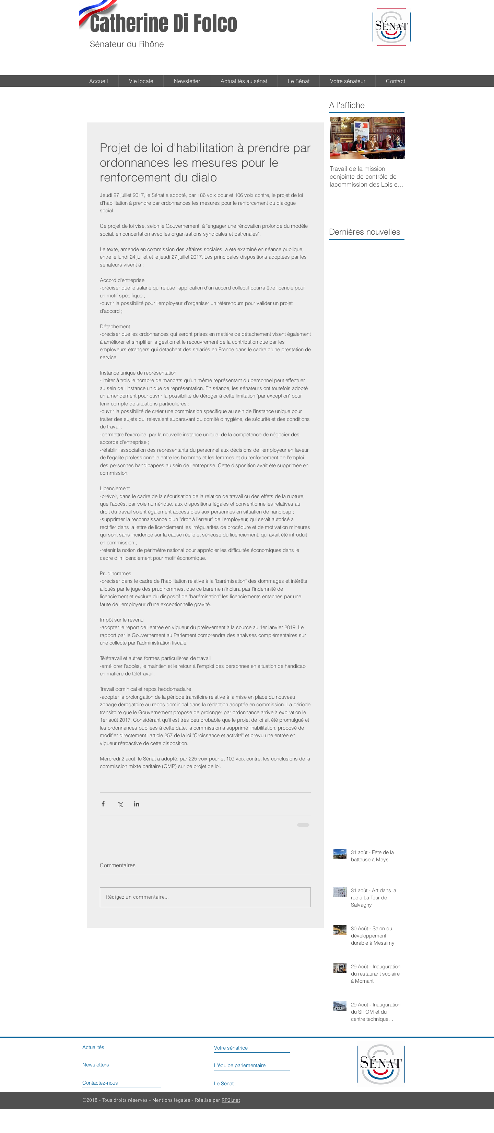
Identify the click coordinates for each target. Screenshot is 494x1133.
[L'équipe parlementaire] (256, 1065)
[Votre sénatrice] (241, 1047)
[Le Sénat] (232, 1083)
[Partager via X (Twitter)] (120, 804)
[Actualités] (100, 1047)
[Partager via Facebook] (103, 804)
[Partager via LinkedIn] (136, 804)
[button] (298, 81)
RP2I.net (231, 1100)
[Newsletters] (103, 1064)
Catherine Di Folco (163, 24)
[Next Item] (394, 138)
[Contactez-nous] (111, 1082)
